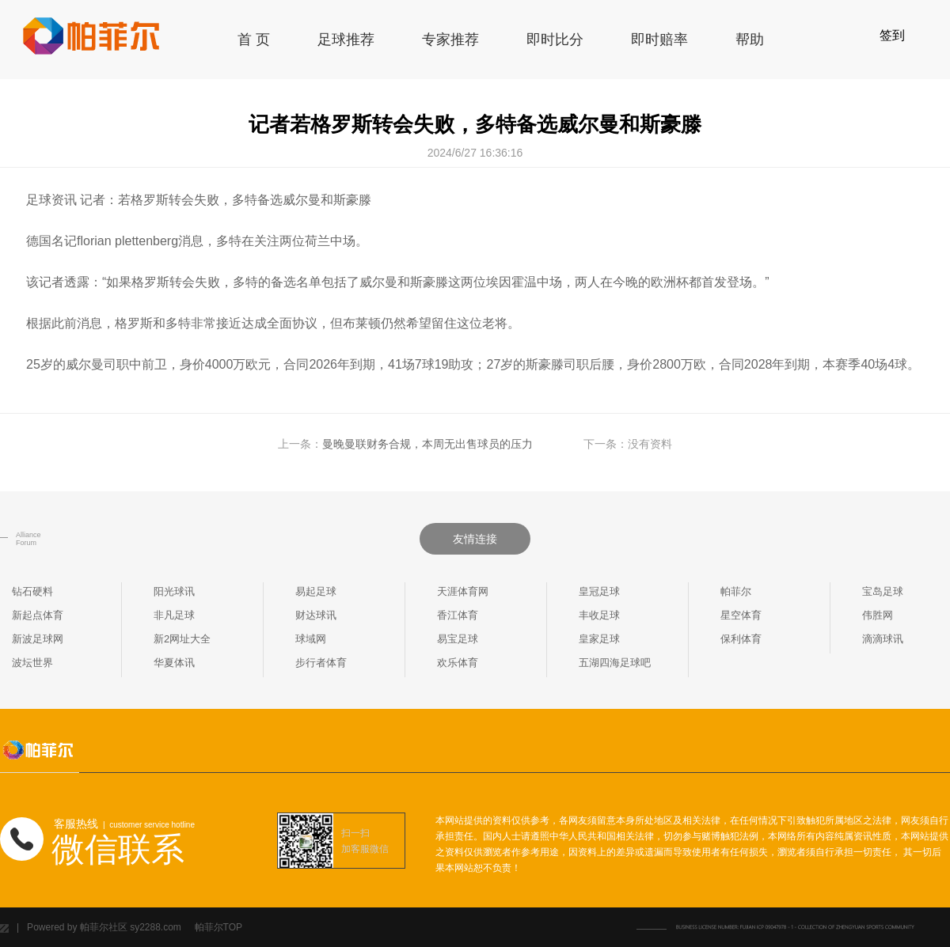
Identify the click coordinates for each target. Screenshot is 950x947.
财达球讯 (315, 615)
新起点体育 (37, 615)
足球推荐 (345, 39)
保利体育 (741, 639)
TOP (232, 927)
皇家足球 (599, 639)
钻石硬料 (32, 591)
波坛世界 (32, 663)
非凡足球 (174, 615)
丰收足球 (599, 615)
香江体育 (457, 615)
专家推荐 (450, 39)
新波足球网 (37, 639)
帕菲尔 (735, 591)
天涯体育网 (462, 591)
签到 (892, 35)
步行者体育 (321, 663)
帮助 (749, 39)
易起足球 (315, 591)
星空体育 (741, 615)
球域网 (310, 639)
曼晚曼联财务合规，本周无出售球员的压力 (427, 444)
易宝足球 (457, 639)
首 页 (254, 39)
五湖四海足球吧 (615, 663)
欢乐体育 (457, 663)
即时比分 (554, 39)
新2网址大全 (182, 639)
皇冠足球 (599, 591)
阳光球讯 (174, 591)
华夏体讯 (174, 663)
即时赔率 (659, 39)
